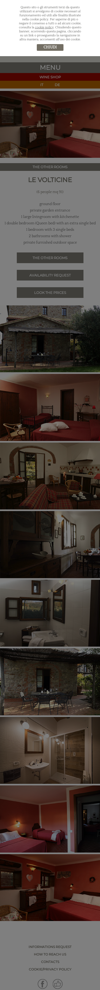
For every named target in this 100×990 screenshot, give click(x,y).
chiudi (50, 47)
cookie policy (44, 27)
